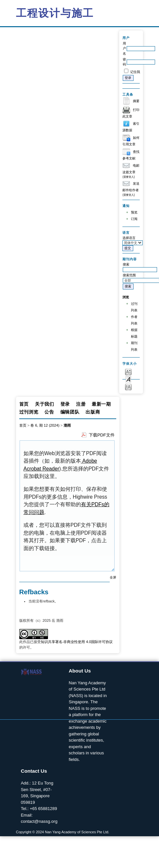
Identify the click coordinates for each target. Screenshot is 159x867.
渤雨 (67, 425)
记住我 (135, 72)
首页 (24, 404)
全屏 (113, 577)
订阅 (134, 219)
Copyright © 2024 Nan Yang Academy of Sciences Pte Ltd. (62, 832)
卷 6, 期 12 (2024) (44, 425)
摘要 (136, 101)
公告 (49, 412)
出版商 (93, 412)
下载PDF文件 (102, 435)
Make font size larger (128, 386)
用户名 (124, 48)
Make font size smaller (128, 371)
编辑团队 (70, 412)
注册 (81, 404)
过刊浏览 (29, 412)
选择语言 (128, 238)
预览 (134, 212)
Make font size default (128, 379)
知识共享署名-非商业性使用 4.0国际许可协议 (77, 642)
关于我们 (44, 404)
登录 (65, 404)
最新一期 (101, 404)
